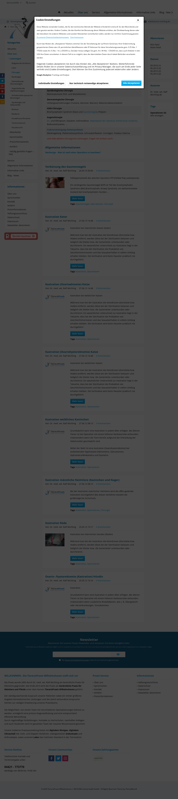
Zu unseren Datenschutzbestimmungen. (53, 37)
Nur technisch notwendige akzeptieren (88, 83)
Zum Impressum (77, 37)
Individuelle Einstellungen (51, 83)
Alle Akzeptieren (131, 83)
